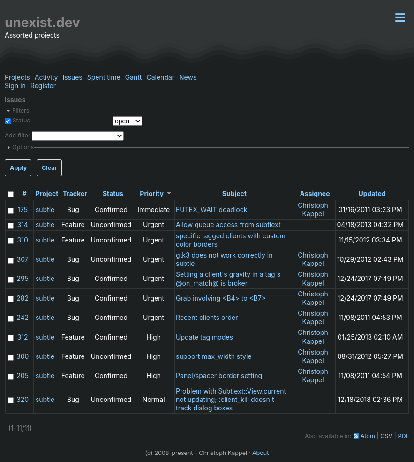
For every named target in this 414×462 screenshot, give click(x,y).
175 (22, 209)
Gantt (133, 77)
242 (22, 317)
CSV (386, 435)
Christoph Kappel (313, 209)
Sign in (15, 86)
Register (43, 86)
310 (22, 240)
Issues (72, 77)
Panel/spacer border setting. (220, 375)
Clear (49, 167)
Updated (372, 193)
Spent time (103, 77)
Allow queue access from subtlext (228, 224)
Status (20, 120)
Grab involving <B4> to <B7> (221, 298)
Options (23, 147)
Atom (368, 435)
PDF (403, 435)
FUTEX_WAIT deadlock (211, 209)
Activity (46, 77)
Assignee (315, 193)
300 (22, 356)
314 (22, 224)
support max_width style (214, 356)
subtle (45, 209)
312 (22, 337)
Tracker (75, 193)
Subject (234, 193)
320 (22, 399)
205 (22, 375)
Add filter (17, 135)
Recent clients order (207, 317)
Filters (20, 110)
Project (47, 193)
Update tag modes (204, 337)
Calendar (160, 77)
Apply (18, 167)
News (187, 77)
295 (22, 278)
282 (22, 298)
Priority (152, 193)
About (260, 452)
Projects (17, 77)
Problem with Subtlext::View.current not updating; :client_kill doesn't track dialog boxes (231, 399)
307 (23, 259)
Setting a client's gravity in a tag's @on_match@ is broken (228, 278)
